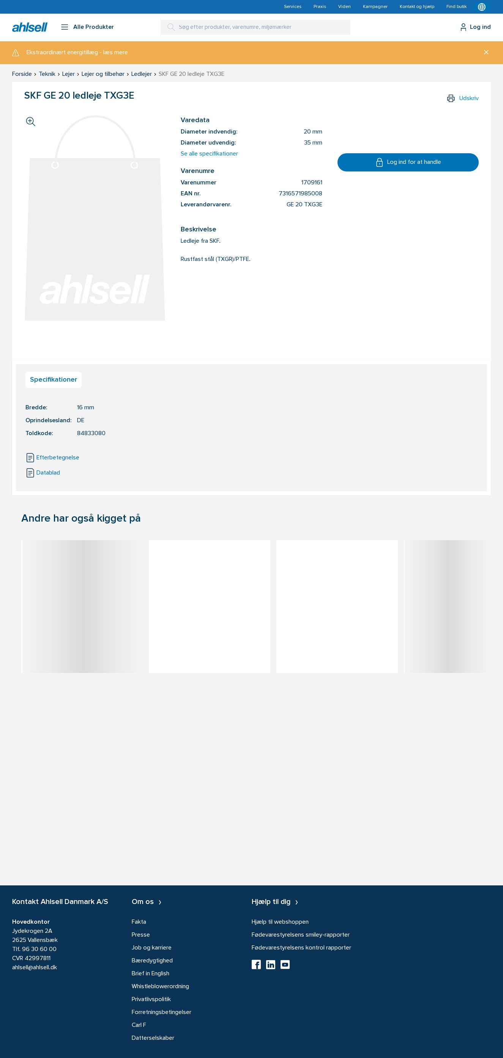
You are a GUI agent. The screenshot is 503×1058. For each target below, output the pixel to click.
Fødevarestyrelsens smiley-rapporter (301, 935)
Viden (344, 7)
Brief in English (150, 973)
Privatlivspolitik (151, 999)
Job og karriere (152, 948)
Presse (141, 935)
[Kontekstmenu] (482, 7)
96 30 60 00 (39, 949)
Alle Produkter (93, 27)
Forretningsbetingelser (161, 1012)
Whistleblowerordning (160, 986)
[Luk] (483, 52)
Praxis (320, 7)
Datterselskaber (153, 1038)
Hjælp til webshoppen (280, 922)
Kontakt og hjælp (417, 7)
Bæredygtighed (152, 961)
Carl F (139, 1025)
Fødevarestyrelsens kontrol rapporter (301, 948)
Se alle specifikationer (209, 154)
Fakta (139, 922)
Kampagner (375, 7)
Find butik (456, 7)
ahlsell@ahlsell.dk (34, 967)
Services (292, 7)
